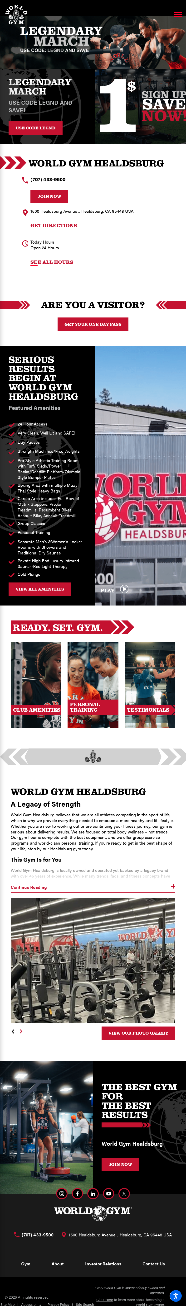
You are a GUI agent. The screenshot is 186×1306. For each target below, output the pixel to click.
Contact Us (153, 1264)
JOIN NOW (120, 1164)
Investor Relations (103, 1264)
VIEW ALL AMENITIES (40, 589)
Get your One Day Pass (92, 324)
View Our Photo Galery (138, 1033)
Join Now (49, 196)
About (58, 1264)
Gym (25, 1264)
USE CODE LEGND (36, 128)
